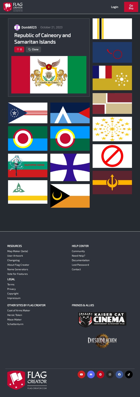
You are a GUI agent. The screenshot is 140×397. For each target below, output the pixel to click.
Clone (33, 49)
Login (114, 7)
